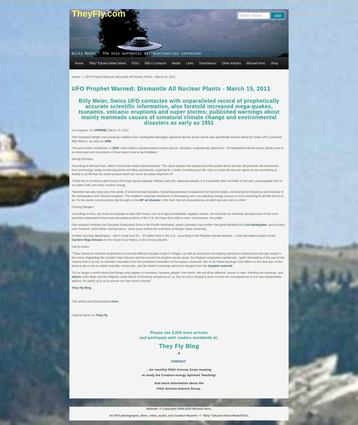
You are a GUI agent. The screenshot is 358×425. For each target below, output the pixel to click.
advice (76, 276)
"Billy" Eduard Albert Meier (107, 63)
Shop (274, 63)
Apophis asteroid (220, 266)
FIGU (135, 63)
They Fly (102, 315)
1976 (115, 148)
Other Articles (231, 63)
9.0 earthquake (256, 224)
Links (190, 63)
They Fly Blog (81, 287)
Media (176, 63)
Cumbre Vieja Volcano (87, 239)
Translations (207, 63)
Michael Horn (255, 63)
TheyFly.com (99, 13)
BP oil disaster (150, 200)
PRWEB (100, 130)
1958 (107, 141)
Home (79, 63)
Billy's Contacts (155, 63)
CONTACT (179, 361)
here (115, 301)
